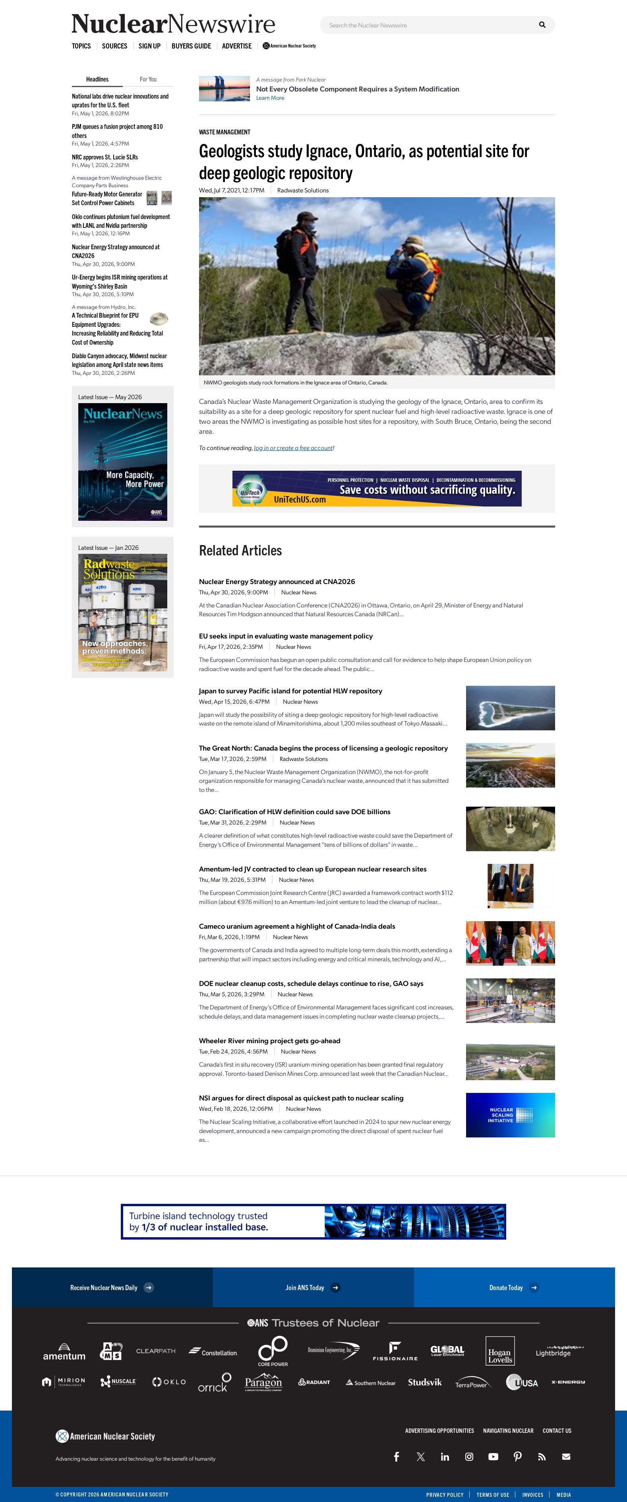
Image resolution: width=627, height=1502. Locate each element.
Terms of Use (492, 1494)
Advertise (237, 45)
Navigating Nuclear (508, 1430)
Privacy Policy (444, 1494)
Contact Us (557, 1430)
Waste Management (224, 132)
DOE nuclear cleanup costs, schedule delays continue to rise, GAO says (311, 983)
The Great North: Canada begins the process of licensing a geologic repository (323, 747)
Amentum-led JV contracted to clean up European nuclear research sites (313, 868)
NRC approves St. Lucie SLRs (105, 157)
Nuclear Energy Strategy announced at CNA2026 (277, 581)
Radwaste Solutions (303, 190)
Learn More (270, 97)
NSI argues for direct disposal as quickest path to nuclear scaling (301, 1097)
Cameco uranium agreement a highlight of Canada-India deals (297, 925)
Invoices (533, 1494)
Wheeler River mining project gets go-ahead (270, 1040)
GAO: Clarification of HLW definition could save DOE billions (295, 811)
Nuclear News (298, 592)
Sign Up (150, 45)
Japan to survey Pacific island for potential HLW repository (290, 690)
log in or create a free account (293, 447)
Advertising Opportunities (439, 1430)
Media (564, 1494)
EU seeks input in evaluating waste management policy (286, 635)
